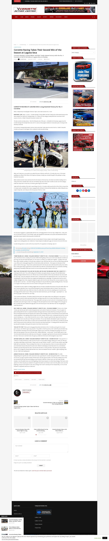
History (45, 17)
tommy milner (41, 379)
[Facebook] (84, 3)
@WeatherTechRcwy (60, 248)
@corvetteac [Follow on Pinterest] (83, 245)
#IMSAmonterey (41, 248)
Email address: (75, 253)
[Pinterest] (89, 3)
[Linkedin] (91, 3)
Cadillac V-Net (38, 517)
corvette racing (18, 379)
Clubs (21, 17)
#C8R (32, 248)
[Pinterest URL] (75, 227)
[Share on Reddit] (49, 385)
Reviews (51, 17)
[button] (22, 1)
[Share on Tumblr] (47, 101)
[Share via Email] (50, 101)
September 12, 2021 (38, 252)
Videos (65, 17)
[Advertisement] (54, 31)
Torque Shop (38, 527)
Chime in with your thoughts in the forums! (27, 372)
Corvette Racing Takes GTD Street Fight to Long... (22, 430)
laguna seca (26, 379)
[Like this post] (40, 101)
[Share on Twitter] (43, 101)
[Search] (92, 17)
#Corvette (24, 248)
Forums (32, 17)
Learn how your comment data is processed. (42, 470)
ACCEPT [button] (104, 538)
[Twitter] (86, 3)
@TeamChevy (48, 248)
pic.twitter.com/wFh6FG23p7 (22, 250)
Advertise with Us (18, 513)
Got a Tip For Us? (78, 1)
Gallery (39, 17)
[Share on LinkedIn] (46, 101)
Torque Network (38, 524)
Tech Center (58, 17)
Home (16, 17)
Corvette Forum (17, 520)
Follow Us (74, 181)
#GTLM (35, 248)
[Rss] (94, 3)
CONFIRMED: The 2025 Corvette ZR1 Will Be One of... (36, 1)
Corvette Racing (22, 44)
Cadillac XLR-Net (38, 520)
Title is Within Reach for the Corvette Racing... (41, 430)
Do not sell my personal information (10, 539)
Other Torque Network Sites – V (66, 1)
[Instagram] (87, 3)
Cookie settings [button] (97, 538)
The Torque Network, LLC (30, 534)
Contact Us (16, 517)
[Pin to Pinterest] (44, 101)
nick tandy (34, 379)
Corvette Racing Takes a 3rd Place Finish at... (59, 430)
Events (27, 17)
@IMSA (53, 248)
